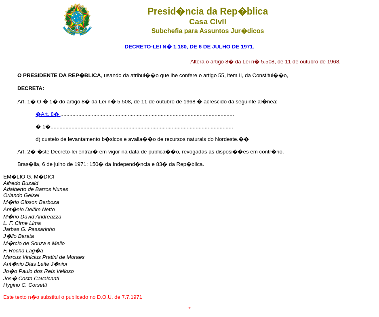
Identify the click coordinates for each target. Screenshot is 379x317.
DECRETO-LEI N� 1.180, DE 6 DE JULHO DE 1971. (190, 47)
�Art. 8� (48, 114)
